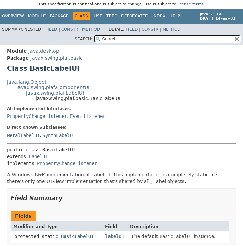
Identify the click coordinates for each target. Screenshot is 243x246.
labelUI (114, 236)
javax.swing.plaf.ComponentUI (52, 87)
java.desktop (43, 51)
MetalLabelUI (23, 135)
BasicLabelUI (77, 236)
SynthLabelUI (58, 135)
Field (51, 29)
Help (174, 16)
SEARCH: (83, 39)
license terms (191, 4)
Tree (111, 16)
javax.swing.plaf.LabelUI (55, 93)
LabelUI (38, 156)
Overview (13, 16)
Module (37, 16)
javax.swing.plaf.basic (56, 58)
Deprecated (134, 16)
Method (91, 29)
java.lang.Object (26, 82)
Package (59, 16)
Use (98, 16)
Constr (69, 29)
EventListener (87, 116)
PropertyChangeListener (37, 116)
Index (158, 16)
